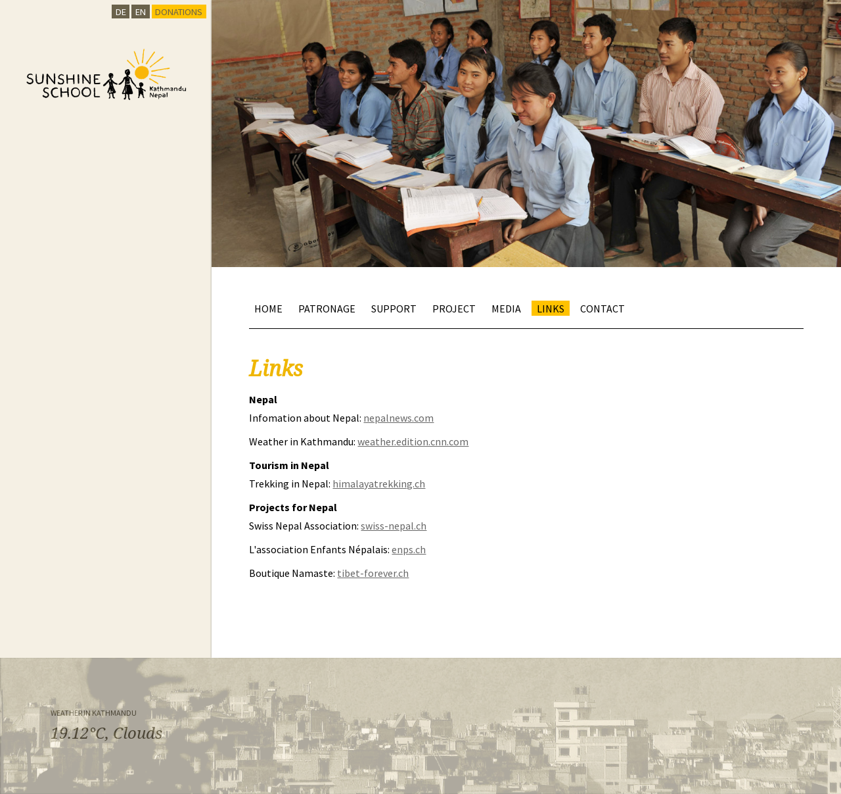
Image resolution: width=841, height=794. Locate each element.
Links (550, 307)
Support (394, 307)
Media (506, 307)
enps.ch (409, 549)
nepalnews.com (398, 417)
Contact (602, 307)
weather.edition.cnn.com (412, 441)
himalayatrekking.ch (378, 483)
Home (268, 307)
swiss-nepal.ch (393, 525)
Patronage (326, 307)
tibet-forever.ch (373, 573)
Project (454, 307)
